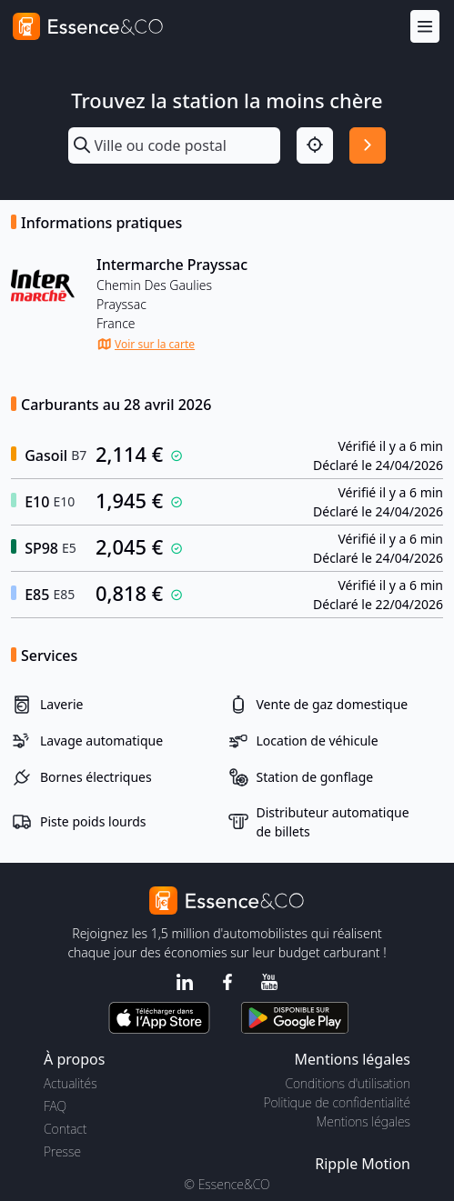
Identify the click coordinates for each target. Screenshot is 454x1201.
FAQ (55, 1106)
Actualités (70, 1083)
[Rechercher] (367, 145)
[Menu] (424, 27)
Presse (62, 1151)
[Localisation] (315, 145)
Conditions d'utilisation (347, 1083)
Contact (65, 1128)
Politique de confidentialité (337, 1102)
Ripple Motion (362, 1164)
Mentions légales (363, 1121)
